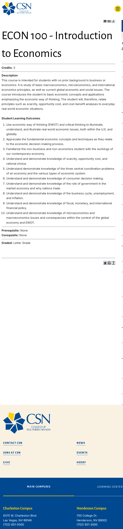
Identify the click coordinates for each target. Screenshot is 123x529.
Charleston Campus (17, 508)
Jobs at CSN (12, 452)
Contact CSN (13, 443)
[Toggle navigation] (117, 9)
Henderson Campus (91, 508)
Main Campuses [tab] (38, 486)
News (81, 443)
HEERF (81, 462)
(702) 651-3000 (87, 524)
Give (6, 462)
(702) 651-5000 (13, 524)
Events (82, 452)
